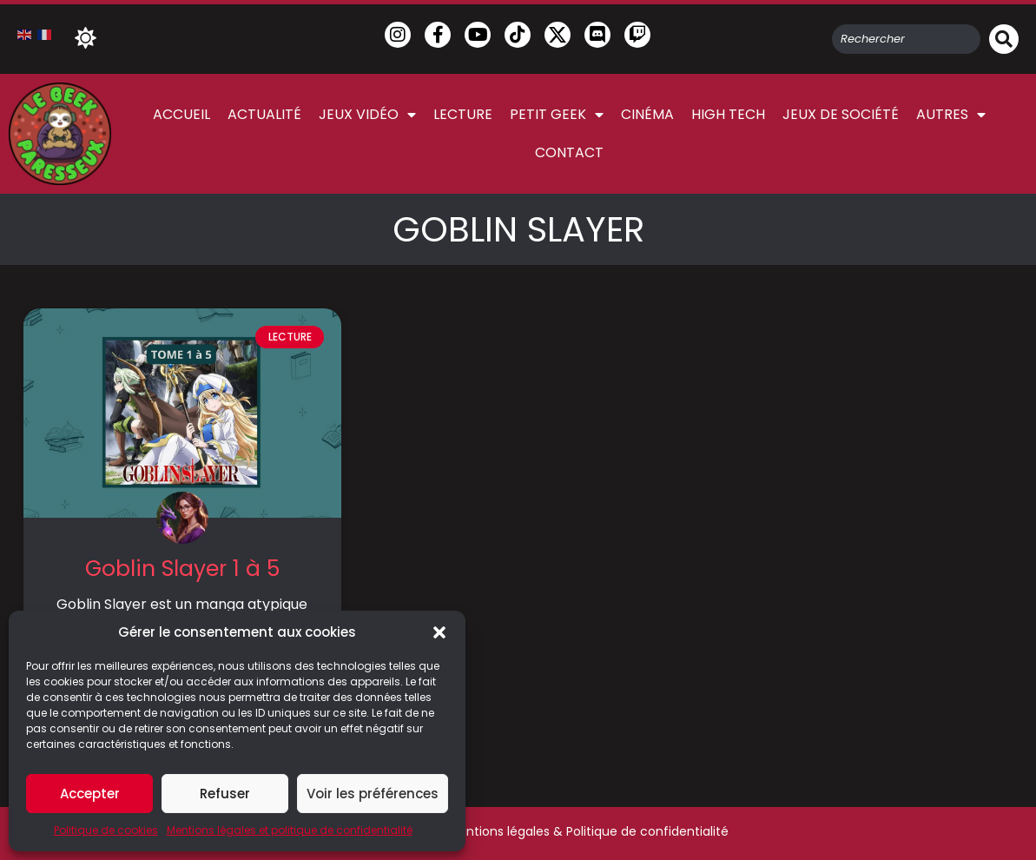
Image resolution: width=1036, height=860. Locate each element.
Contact (569, 152)
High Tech (728, 114)
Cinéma (647, 114)
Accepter (90, 793)
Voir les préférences (373, 793)
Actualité (264, 114)
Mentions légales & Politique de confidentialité (588, 831)
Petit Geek (557, 114)
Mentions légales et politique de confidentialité (289, 830)
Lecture (462, 114)
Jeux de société (840, 114)
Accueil (181, 114)
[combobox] (906, 39)
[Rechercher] (1004, 39)
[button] (439, 632)
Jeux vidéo (367, 114)
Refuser (225, 793)
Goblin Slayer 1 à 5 (182, 568)
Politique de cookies (106, 830)
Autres (951, 114)
